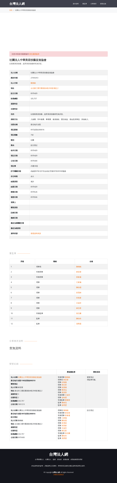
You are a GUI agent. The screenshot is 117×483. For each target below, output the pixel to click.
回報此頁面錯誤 (58, 474)
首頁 (10, 10)
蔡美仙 (64, 390)
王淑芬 (78, 303)
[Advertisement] (58, 34)
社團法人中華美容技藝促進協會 (30, 377)
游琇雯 (64, 405)
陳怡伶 (78, 318)
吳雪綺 (78, 292)
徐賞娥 (64, 387)
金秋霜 (64, 397)
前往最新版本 (34, 54)
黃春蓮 (78, 277)
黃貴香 (64, 392)
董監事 (84, 4)
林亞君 (78, 308)
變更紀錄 (103, 4)
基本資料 (76, 4)
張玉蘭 (78, 313)
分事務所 (93, 4)
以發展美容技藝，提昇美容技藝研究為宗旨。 (26, 63)
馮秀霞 (78, 324)
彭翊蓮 (64, 382)
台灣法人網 (17, 4)
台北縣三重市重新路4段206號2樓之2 (44, 88)
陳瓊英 (67, 400)
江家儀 (78, 282)
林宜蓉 (78, 272)
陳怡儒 (78, 287)
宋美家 (78, 298)
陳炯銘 (33, 83)
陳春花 (64, 402)
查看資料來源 (36, 233)
